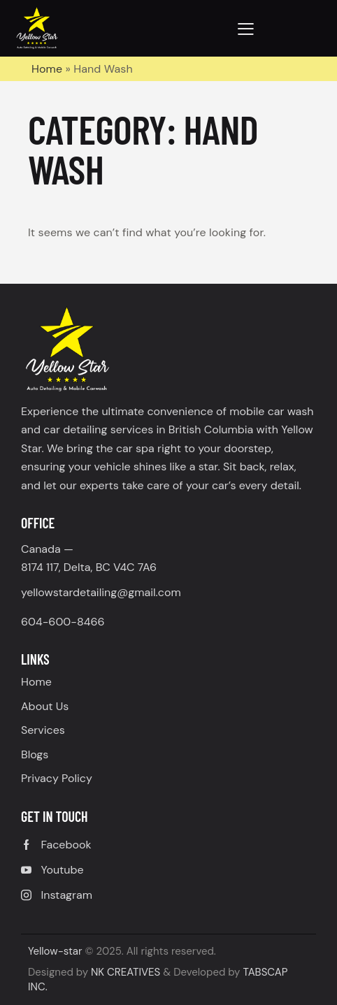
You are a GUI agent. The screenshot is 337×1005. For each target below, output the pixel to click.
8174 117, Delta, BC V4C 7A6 (89, 567)
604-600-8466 (63, 621)
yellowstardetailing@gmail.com (101, 592)
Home (46, 69)
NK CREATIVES (125, 972)
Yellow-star (55, 951)
